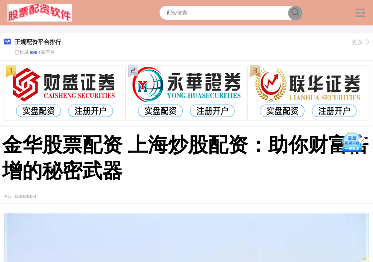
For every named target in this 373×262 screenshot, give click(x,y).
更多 (360, 42)
